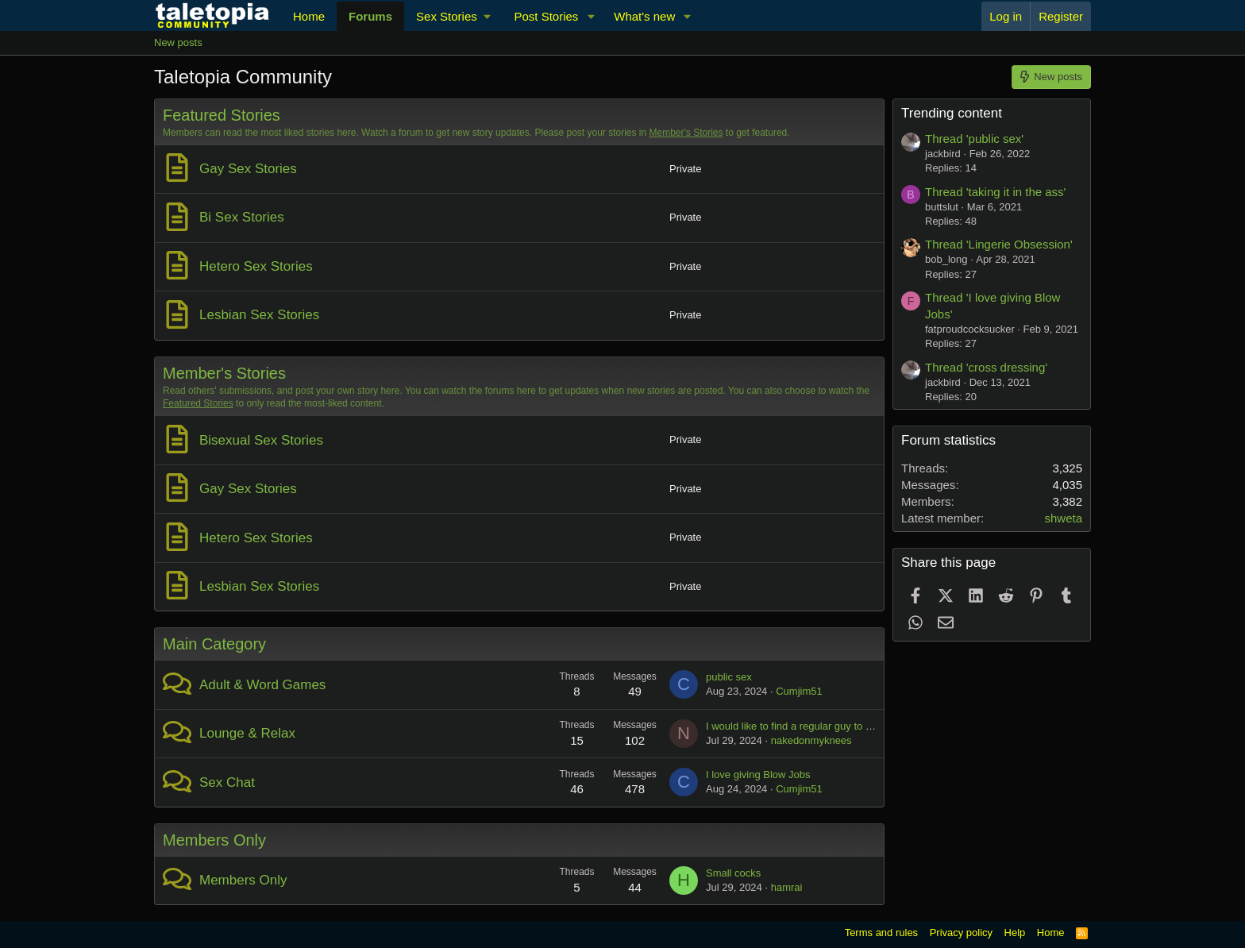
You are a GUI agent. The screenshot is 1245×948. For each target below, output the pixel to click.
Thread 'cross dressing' (986, 367)
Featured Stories (221, 115)
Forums (370, 16)
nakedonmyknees (811, 740)
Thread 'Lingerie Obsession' (999, 244)
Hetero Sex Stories (256, 266)
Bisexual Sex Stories (261, 440)
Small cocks (733, 873)
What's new (644, 16)
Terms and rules (881, 932)
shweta (1063, 518)
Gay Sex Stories (248, 168)
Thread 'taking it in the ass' (995, 191)
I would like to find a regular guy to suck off (803, 726)
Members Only (214, 840)
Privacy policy (961, 932)
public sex (729, 677)
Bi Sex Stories (241, 217)
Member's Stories (686, 132)
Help (1015, 932)
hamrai (787, 887)
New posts (178, 42)
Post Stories (546, 16)
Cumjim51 (799, 691)
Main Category (214, 644)
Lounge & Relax (247, 733)
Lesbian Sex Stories (259, 314)
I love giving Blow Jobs (758, 774)
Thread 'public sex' (974, 138)
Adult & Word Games (262, 684)
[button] (453, 16)
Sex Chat (227, 782)
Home (309, 16)
